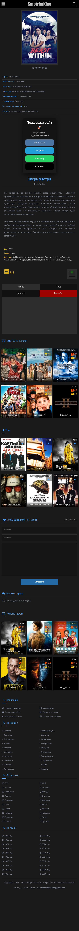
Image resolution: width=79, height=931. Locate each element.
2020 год (45, 879)
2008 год (45, 905)
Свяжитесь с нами (49, 747)
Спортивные (46, 795)
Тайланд (45, 848)
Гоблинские (8, 774)
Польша (7, 856)
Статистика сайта (11, 747)
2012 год (45, 896)
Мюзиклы (7, 791)
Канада (44, 827)
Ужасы (43, 799)
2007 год (7, 909)
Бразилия (7, 852)
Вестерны (7, 770)
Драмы (6, 778)
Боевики (6, 766)
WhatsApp (39, 158)
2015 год (7, 892)
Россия (6, 822)
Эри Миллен (50, 257)
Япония (44, 844)
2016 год (45, 888)
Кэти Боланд (56, 260)
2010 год (45, 900)
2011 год (7, 900)
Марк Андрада (21, 260)
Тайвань (7, 848)
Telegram (39, 150)
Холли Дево (9, 260)
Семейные (7, 795)
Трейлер (20, 293)
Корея (6, 844)
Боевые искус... (47, 766)
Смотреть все (70, 543)
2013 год (7, 896)
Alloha (21, 287)
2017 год (7, 888)
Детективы (45, 774)
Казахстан (8, 827)
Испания (45, 831)
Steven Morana (34, 260)
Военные (44, 770)
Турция (44, 856)
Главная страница (11, 743)
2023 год (7, 875)
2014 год (45, 892)
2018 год (45, 883)
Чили (43, 852)
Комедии (44, 782)
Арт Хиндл (68, 260)
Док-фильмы (46, 778)
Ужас (13, 253)
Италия (6, 831)
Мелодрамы (45, 787)
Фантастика (8, 804)
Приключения (46, 791)
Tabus (58, 287)
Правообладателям (12, 751)
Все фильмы (47, 743)
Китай (44, 839)
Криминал (7, 787)
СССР (5, 818)
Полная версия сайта (50, 751)
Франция (45, 835)
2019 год (7, 883)
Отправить (39, 605)
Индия (6, 839)
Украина (44, 822)
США (43, 818)
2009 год (7, 905)
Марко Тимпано (63, 257)
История (6, 782)
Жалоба (58, 293)
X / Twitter (39, 166)
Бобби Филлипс (19, 257)
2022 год (45, 875)
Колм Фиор (46, 260)
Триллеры (7, 799)
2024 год (45, 871)
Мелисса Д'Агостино (35, 257)
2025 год (7, 871)
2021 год (7, 879)
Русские (44, 804)
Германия (7, 835)
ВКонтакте (39, 142)
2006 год (45, 909)
